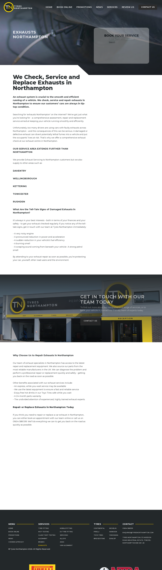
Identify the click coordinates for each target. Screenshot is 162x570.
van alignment (66, 545)
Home (49, 7)
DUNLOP (112, 538)
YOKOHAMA (113, 535)
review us (128, 7)
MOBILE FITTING (66, 528)
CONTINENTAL (99, 528)
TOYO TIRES (98, 535)
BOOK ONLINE (13, 532)
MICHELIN (112, 528)
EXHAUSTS (42, 545)
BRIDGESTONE (99, 538)
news (99, 7)
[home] (18, 7)
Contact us (148, 7)
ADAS (62, 542)
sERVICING (64, 535)
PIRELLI (96, 532)
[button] (112, 7)
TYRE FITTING (43, 528)
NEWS (10, 538)
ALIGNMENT (42, 538)
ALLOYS (63, 538)
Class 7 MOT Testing (47, 535)
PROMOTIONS (13, 535)
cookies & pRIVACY (16, 542)
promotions (84, 7)
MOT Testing (43, 532)
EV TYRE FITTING (66, 532)
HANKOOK (113, 532)
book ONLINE (64, 7)
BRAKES (41, 542)
